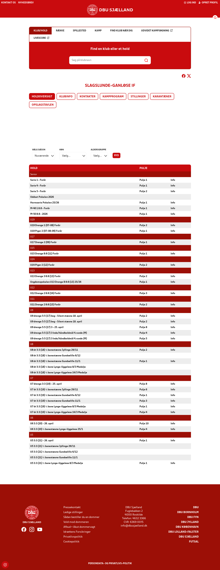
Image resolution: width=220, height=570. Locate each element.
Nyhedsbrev (26, 3)
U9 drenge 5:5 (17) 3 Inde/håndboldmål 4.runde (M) (58, 333)
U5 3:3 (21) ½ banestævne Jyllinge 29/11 (52, 446)
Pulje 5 (143, 339)
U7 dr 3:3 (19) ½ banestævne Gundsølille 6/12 (55, 395)
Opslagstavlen (43, 105)
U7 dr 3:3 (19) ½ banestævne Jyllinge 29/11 (54, 389)
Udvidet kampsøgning (156, 30)
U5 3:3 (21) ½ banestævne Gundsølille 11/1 (54, 457)
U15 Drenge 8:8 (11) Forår (44, 254)
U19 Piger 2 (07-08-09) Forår (46, 231)
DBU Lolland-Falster (183, 532)
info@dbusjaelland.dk (134, 525)
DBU (196, 507)
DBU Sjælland (189, 536)
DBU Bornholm (188, 512)
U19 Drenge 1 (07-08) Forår (45, 225)
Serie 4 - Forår (38, 186)
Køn (61, 150)
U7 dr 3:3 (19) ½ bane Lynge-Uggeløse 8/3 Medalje (58, 406)
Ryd (116, 155)
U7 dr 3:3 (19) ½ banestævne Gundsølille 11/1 (55, 401)
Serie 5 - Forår (38, 191)
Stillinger (138, 96)
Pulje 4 (143, 333)
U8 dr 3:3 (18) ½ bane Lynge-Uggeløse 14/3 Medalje (58, 372)
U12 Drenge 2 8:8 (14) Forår (45, 293)
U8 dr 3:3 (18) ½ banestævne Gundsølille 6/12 (55, 355)
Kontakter (87, 96)
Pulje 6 (143, 389)
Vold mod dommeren (76, 522)
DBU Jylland (190, 522)
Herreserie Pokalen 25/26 (44, 203)
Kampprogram (113, 96)
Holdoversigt (42, 96)
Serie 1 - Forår (38, 180)
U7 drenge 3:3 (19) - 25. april (46, 384)
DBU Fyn (193, 517)
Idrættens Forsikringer (77, 532)
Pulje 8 (143, 327)
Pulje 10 (143, 423)
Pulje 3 (143, 293)
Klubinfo (66, 96)
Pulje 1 (143, 180)
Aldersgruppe (98, 150)
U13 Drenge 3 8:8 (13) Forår (45, 276)
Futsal (194, 541)
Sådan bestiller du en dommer (81, 517)
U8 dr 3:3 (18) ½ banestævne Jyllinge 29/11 (54, 350)
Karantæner (162, 96)
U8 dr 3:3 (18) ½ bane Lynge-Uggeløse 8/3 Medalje (58, 367)
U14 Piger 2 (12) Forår (42, 265)
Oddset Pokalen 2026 (42, 197)
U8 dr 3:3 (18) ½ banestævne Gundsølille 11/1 (55, 361)
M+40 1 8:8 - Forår (40, 208)
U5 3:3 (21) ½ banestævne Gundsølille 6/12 (54, 452)
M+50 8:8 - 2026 (39, 214)
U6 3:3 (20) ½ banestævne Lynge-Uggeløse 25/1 (56, 429)
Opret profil (208, 2)
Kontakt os (8, 3)
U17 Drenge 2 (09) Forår (43, 242)
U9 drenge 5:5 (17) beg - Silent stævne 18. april (56, 316)
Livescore (41, 38)
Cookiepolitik (71, 541)
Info (173, 180)
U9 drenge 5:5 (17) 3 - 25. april (47, 327)
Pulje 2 (143, 191)
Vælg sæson (38, 150)
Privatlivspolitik (72, 536)
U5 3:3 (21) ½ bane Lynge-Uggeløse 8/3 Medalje (56, 463)
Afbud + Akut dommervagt (79, 527)
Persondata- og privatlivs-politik (110, 563)
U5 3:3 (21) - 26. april (41, 440)
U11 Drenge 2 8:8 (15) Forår (45, 305)
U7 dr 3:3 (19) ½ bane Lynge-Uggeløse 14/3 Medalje (58, 412)
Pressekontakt (72, 507)
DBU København (187, 527)
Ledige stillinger (73, 512)
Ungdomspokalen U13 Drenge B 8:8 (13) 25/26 (55, 282)
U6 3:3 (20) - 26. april (41, 423)
